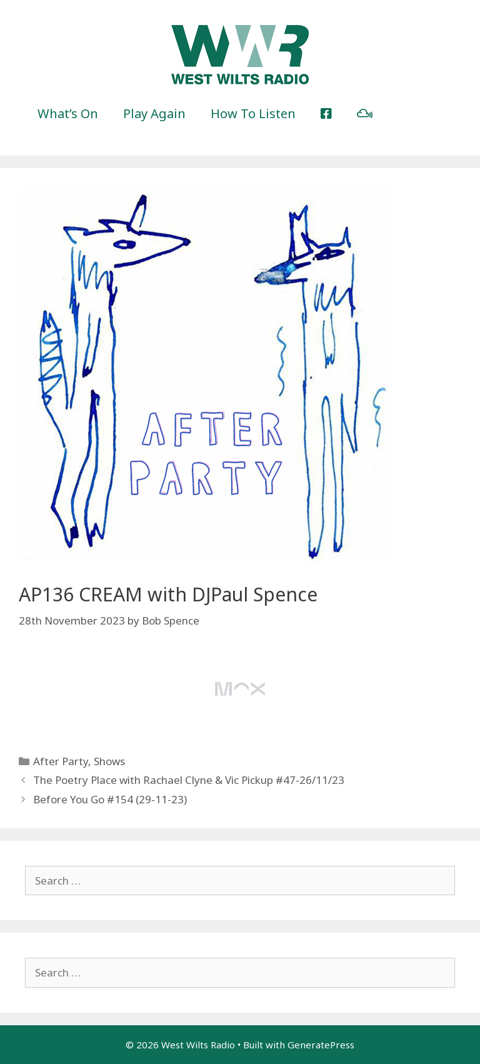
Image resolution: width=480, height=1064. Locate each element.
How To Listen (253, 113)
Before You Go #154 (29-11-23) (110, 799)
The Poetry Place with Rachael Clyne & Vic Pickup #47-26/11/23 (188, 780)
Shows (109, 761)
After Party (60, 761)
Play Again (154, 113)
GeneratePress (321, 1044)
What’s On (68, 113)
